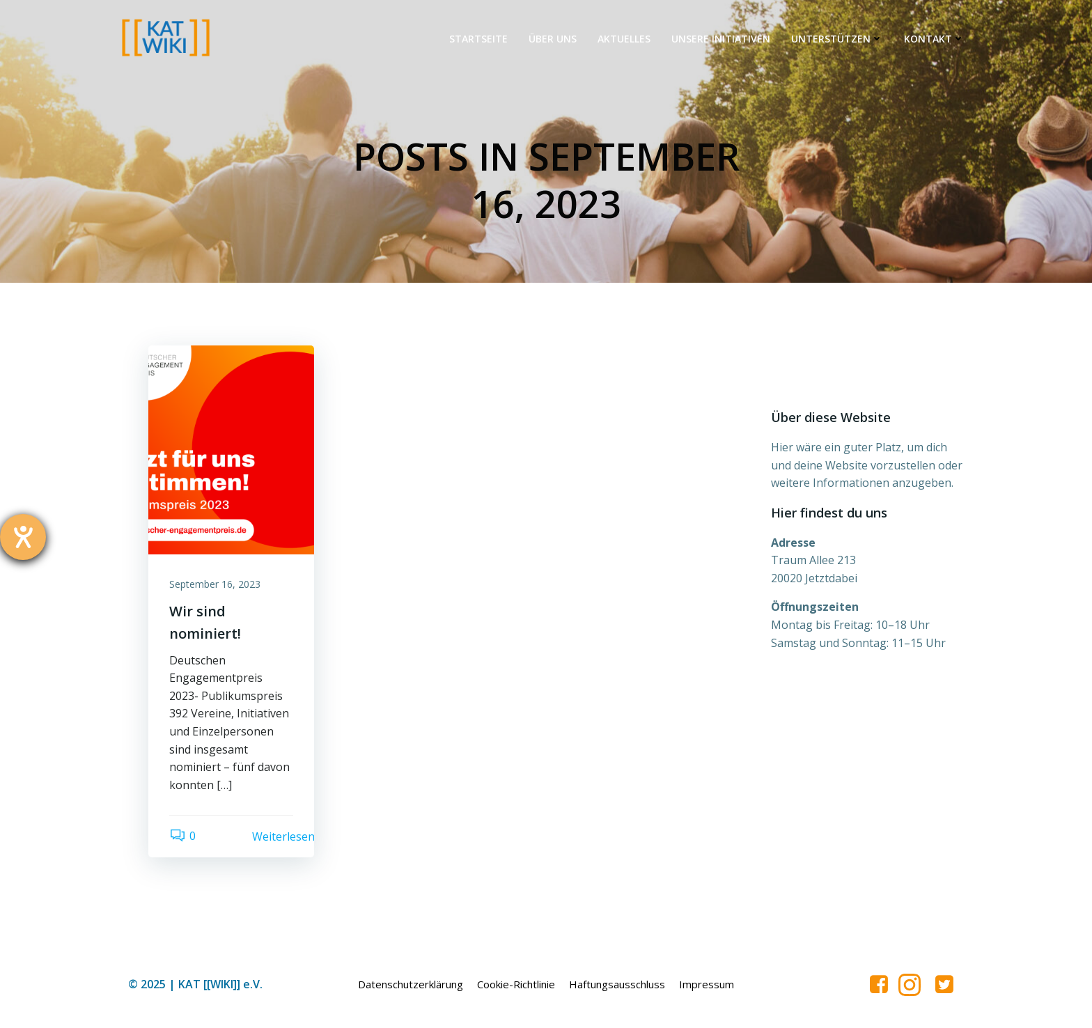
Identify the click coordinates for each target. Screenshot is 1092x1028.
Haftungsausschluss (617, 984)
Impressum (706, 984)
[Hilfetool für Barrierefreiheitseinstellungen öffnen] (23, 537)
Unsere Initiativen (720, 38)
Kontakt (934, 38)
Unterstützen (837, 38)
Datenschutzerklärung (410, 984)
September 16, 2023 (214, 584)
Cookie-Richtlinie (516, 984)
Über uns (553, 38)
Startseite (478, 38)
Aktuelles (624, 38)
